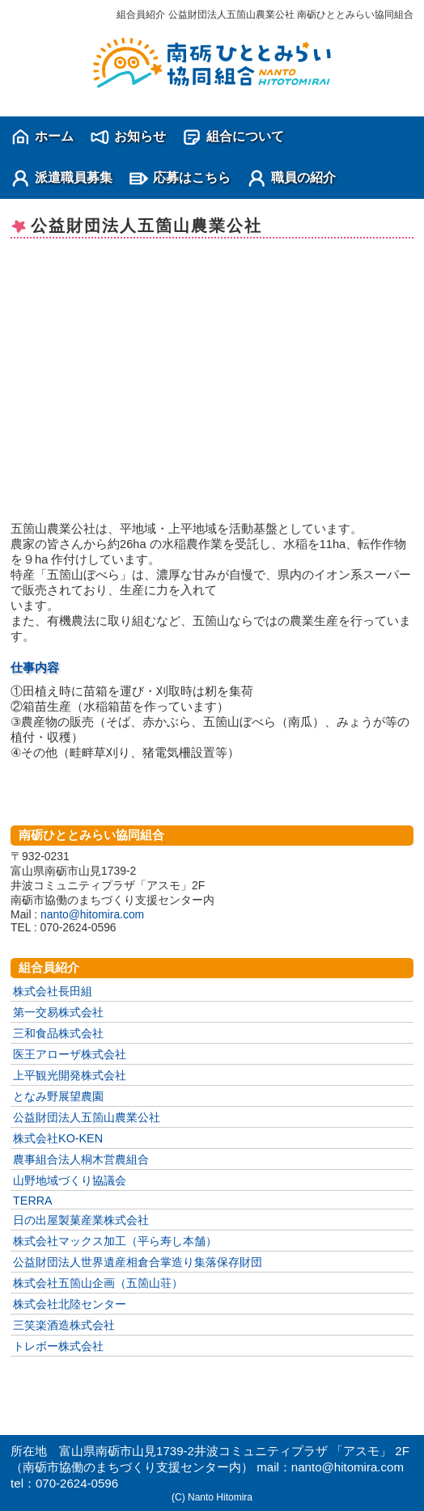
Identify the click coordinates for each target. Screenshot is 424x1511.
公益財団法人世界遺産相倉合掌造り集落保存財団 (137, 1262)
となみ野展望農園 (58, 1096)
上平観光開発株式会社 (69, 1075)
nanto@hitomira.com (92, 914)
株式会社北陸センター (69, 1304)
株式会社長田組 (52, 991)
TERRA (33, 1200)
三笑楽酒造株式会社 (64, 1325)
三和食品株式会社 (58, 1033)
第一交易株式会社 (58, 1012)
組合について (245, 136)
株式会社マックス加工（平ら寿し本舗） (115, 1241)
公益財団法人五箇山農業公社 (86, 1117)
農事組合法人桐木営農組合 (81, 1159)
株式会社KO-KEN (58, 1138)
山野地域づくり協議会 (69, 1180)
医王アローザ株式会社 (69, 1054)
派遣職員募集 (73, 177)
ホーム (54, 136)
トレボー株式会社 (58, 1346)
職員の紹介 (303, 177)
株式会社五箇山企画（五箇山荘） (98, 1283)
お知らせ (140, 136)
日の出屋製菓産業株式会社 (81, 1219)
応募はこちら (192, 177)
